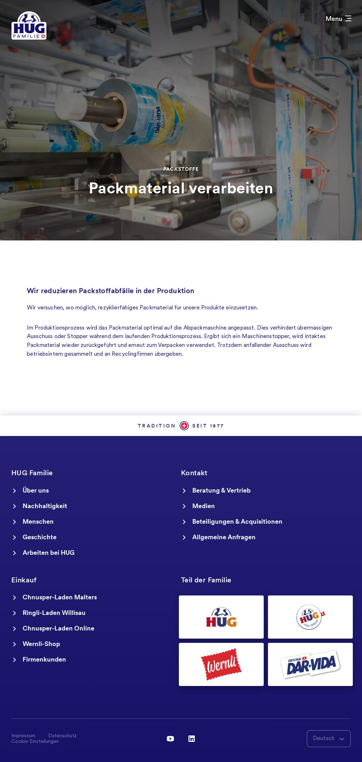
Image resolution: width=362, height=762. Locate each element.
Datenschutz (62, 736)
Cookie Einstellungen (35, 741)
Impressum (23, 736)
